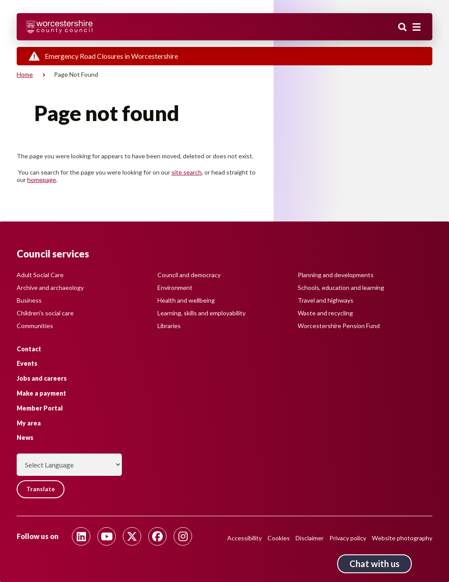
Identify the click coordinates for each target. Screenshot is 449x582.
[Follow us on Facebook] (157, 536)
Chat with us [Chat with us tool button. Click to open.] (374, 563)
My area (29, 422)
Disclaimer (310, 538)
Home (25, 74)
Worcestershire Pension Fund (339, 325)
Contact (29, 348)
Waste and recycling (325, 312)
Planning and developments (336, 274)
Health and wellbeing (186, 299)
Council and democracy (189, 274)
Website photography (402, 538)
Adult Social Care (40, 274)
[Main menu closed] (416, 27)
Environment (174, 287)
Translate (40, 489)
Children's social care (45, 312)
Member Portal (40, 408)
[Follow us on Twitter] (132, 536)
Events (27, 363)
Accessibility (244, 538)
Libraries (169, 325)
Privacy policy (347, 538)
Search (402, 27)
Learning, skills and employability (201, 312)
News (25, 437)
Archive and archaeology (50, 287)
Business (29, 299)
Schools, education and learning (341, 287)
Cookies (278, 538)
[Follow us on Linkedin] (81, 536)
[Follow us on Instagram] (183, 536)
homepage (41, 179)
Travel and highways (325, 299)
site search (186, 172)
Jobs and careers (42, 378)
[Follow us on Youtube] (106, 536)
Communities (35, 325)
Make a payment (41, 393)
